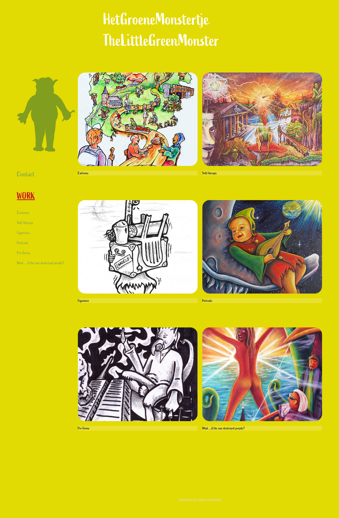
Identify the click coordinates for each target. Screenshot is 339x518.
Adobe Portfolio (209, 500)
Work (26, 196)
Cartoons (23, 212)
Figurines (23, 232)
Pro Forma (23, 252)
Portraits (22, 242)
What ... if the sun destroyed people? (40, 262)
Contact (26, 174)
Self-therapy (25, 222)
